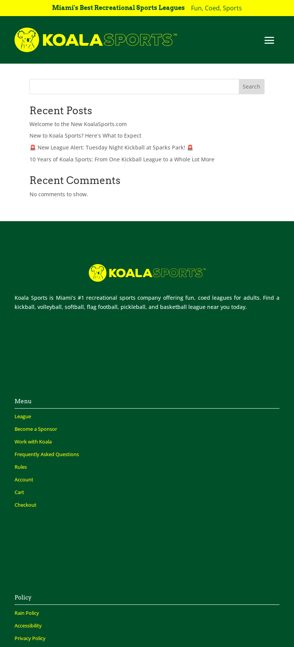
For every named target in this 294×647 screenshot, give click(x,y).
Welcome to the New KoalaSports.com (78, 124)
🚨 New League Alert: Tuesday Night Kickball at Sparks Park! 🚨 (111, 147)
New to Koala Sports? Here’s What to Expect (85, 135)
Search (251, 86)
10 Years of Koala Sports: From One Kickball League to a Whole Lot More (121, 159)
